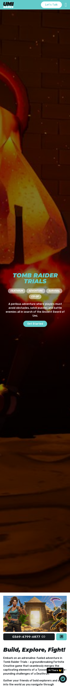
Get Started (35, 323)
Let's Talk (51, 4)
